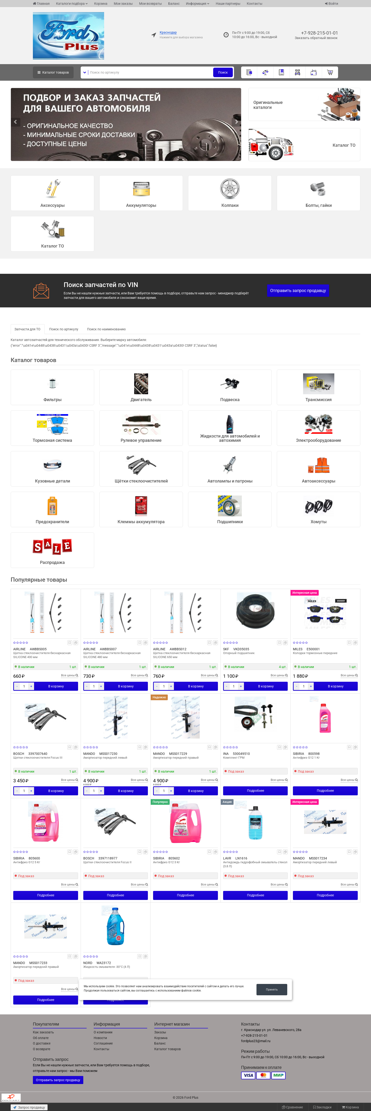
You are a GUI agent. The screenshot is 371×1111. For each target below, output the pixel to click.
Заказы (160, 1032)
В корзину (56, 686)
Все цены (69, 675)
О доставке (41, 1043)
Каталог (53, 72)
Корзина (100, 3)
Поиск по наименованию (106, 329)
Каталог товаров (167, 1049)
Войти (331, 3)
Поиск (223, 72)
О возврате (41, 1049)
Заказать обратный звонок (316, 38)
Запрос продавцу (29, 1107)
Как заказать (43, 1032)
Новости (100, 1038)
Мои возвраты (150, 3)
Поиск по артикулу (63, 329)
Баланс (174, 3)
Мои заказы (123, 3)
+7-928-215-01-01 (319, 33)
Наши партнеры (228, 3)
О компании (103, 1032)
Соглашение (103, 1043)
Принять (272, 989)
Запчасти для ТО (27, 329)
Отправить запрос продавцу (298, 290)
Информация (196, 3)
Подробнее (255, 790)
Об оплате (41, 1038)
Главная (41, 3)
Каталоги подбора (70, 3)
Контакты (254, 3)
